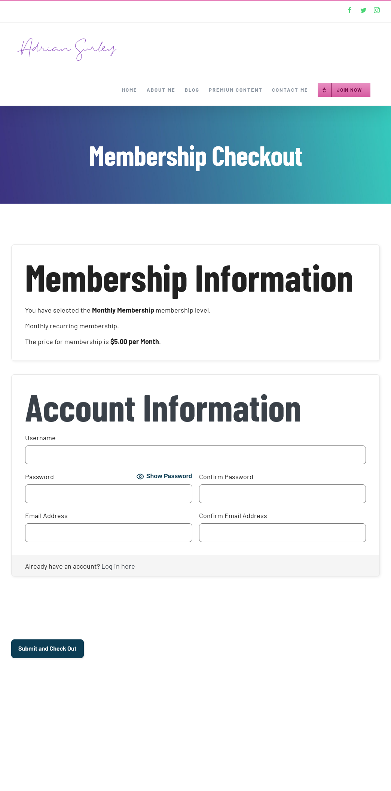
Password (39, 476)
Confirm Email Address (233, 515)
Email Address (46, 515)
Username (40, 437)
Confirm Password (226, 476)
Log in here (118, 566)
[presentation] (68, 611)
